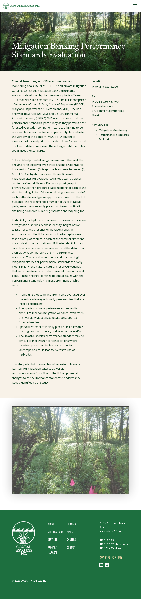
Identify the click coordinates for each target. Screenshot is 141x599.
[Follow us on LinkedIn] (101, 564)
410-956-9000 (107, 540)
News (70, 532)
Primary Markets (52, 550)
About (51, 524)
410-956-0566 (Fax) (110, 548)
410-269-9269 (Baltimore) (113, 544)
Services (52, 539)
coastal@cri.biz (110, 557)
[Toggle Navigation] (135, 6)
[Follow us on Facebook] (107, 564)
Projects (72, 524)
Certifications (55, 532)
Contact (71, 547)
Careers (71, 539)
